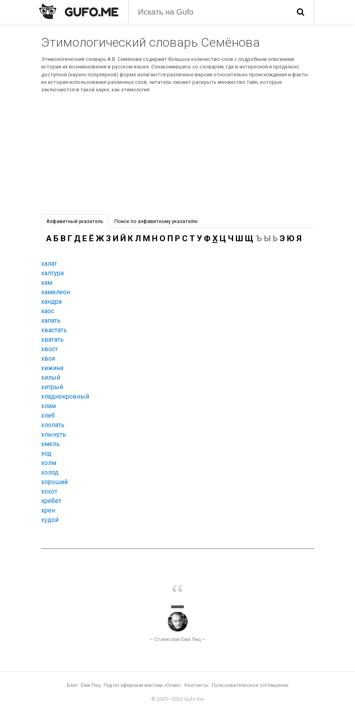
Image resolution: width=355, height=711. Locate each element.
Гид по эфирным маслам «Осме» (142, 685)
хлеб (48, 415)
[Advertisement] (177, 155)
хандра (51, 301)
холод (50, 472)
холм (48, 463)
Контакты (196, 685)
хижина (52, 368)
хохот (49, 491)
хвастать (54, 330)
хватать (52, 339)
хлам (48, 406)
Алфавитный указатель (74, 221)
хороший (54, 482)
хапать (51, 320)
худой (50, 520)
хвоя (48, 358)
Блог (72, 685)
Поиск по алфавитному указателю (156, 221)
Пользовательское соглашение (250, 685)
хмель (50, 444)
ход (46, 453)
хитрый (52, 387)
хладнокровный (65, 396)
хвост (49, 349)
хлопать (53, 425)
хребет (51, 501)
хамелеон (55, 292)
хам (46, 282)
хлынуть (53, 434)
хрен (48, 510)
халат (49, 263)
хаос (47, 311)
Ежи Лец (91, 685)
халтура (52, 273)
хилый (50, 377)
